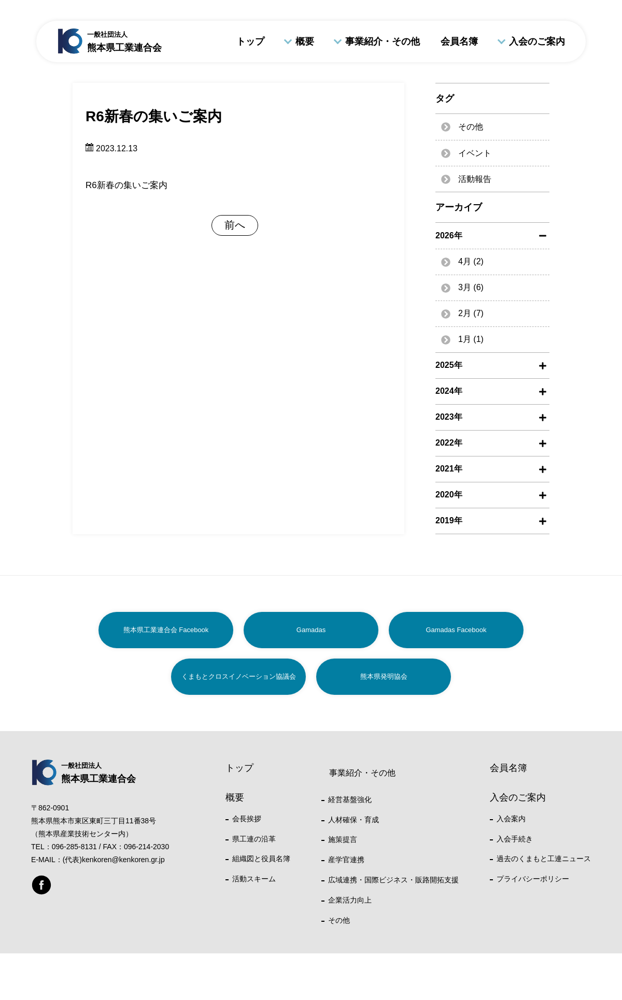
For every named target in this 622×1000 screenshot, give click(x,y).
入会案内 (511, 819)
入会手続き (515, 839)
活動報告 (474, 179)
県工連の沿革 (254, 839)
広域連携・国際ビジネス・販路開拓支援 (393, 880)
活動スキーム (254, 879)
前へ (234, 225)
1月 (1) (471, 339)
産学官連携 (346, 859)
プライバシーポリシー (533, 879)
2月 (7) (471, 313)
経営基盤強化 (350, 799)
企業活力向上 (350, 900)
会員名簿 (459, 41)
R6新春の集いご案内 (126, 185)
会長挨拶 (246, 819)
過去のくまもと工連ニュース (544, 858)
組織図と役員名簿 (261, 858)
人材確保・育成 (353, 820)
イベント (474, 153)
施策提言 (342, 839)
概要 (304, 41)
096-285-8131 (74, 846)
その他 (470, 126)
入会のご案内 (537, 41)
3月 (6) (471, 287)
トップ (250, 41)
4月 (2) (471, 261)
